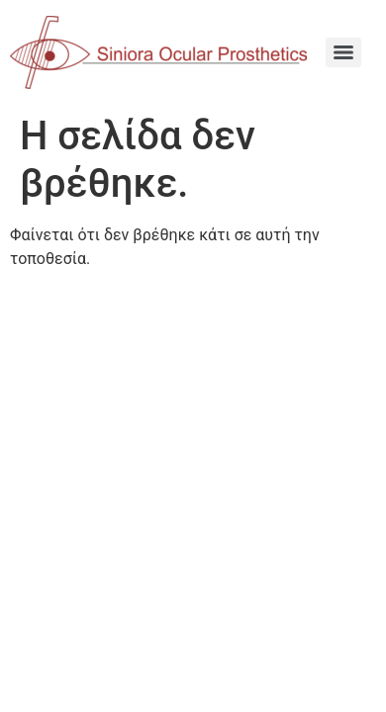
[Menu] (343, 52)
